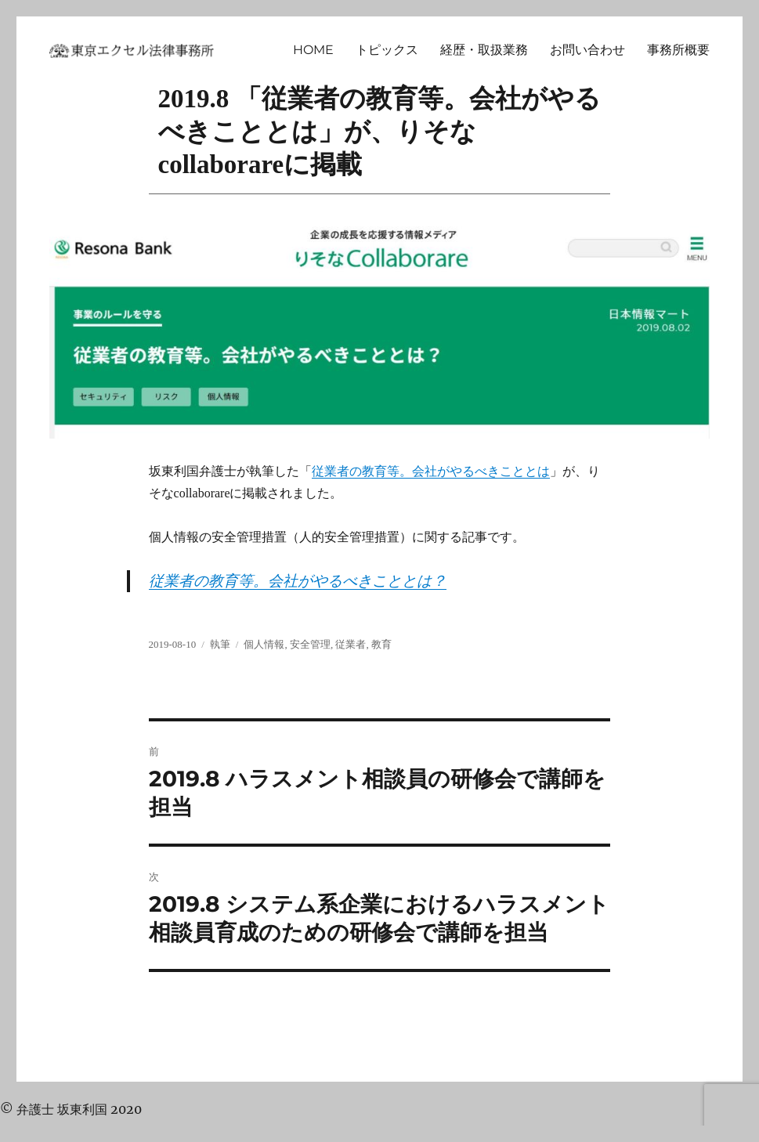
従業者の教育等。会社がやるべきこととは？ (297, 581)
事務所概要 (678, 49)
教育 (381, 644)
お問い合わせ (587, 49)
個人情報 (264, 644)
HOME (313, 49)
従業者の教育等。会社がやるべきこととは (431, 471)
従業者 (350, 644)
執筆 (220, 644)
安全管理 (310, 644)
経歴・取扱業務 (484, 49)
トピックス (387, 49)
